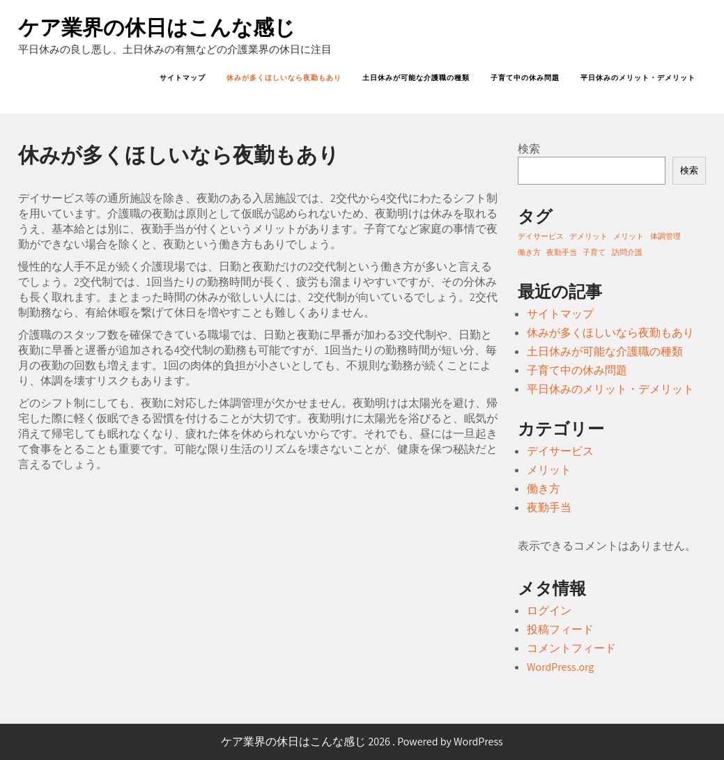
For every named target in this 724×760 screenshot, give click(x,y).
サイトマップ (183, 78)
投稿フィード (560, 629)
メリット (549, 470)
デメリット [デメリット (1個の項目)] (588, 236)
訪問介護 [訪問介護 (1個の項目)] (627, 252)
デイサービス (560, 451)
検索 (529, 148)
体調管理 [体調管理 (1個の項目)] (665, 236)
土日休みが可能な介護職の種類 (416, 78)
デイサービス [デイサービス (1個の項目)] (541, 236)
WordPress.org (560, 667)
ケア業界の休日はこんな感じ (156, 27)
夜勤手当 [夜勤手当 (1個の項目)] (561, 252)
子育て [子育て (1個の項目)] (594, 252)
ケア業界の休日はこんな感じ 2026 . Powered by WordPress (362, 741)
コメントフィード (571, 648)
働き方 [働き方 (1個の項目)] (529, 252)
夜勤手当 (549, 507)
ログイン (549, 610)
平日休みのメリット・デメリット (637, 78)
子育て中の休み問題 (525, 78)
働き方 (543, 488)
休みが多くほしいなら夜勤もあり (283, 78)
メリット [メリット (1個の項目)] (628, 236)
